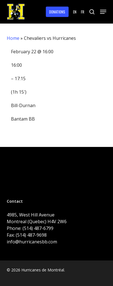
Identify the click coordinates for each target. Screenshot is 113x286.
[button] (103, 12)
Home (13, 38)
